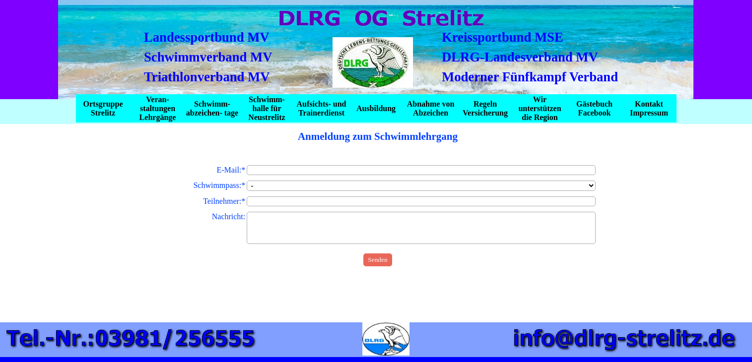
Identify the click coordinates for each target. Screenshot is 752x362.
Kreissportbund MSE (502, 37)
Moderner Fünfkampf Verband (530, 76)
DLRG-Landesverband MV (520, 57)
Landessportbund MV (207, 37)
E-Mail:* (231, 170)
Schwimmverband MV (208, 57)
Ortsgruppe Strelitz (103, 108)
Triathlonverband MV (207, 76)
